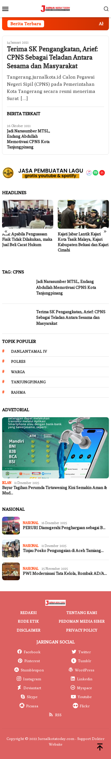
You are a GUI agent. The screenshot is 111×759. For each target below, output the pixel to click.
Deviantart (29, 687)
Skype (29, 696)
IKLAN (6, 483)
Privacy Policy (81, 630)
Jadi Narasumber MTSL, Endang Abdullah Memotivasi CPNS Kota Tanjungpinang (28, 139)
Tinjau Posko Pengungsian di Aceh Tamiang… (63, 550)
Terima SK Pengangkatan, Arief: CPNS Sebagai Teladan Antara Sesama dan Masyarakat (52, 57)
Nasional (30, 523)
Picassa (28, 705)
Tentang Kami (81, 612)
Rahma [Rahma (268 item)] (18, 392)
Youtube (81, 696)
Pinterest (28, 660)
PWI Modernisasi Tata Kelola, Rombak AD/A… (65, 573)
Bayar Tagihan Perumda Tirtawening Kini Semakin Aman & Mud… (54, 490)
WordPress (81, 670)
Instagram (28, 678)
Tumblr (81, 660)
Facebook (29, 651)
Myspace (81, 687)
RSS (55, 714)
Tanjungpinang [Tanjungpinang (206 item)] (28, 382)
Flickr (81, 705)
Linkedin (81, 678)
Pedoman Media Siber (81, 621)
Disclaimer (28, 630)
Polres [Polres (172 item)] (18, 361)
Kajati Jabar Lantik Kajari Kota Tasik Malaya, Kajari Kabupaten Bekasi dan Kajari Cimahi (83, 242)
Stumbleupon (29, 670)
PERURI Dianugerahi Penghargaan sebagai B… (64, 527)
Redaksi (28, 612)
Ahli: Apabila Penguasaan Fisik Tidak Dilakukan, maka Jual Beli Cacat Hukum (27, 239)
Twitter (81, 651)
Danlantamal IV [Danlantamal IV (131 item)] (29, 351)
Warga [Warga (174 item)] (18, 371)
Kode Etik (28, 621)
